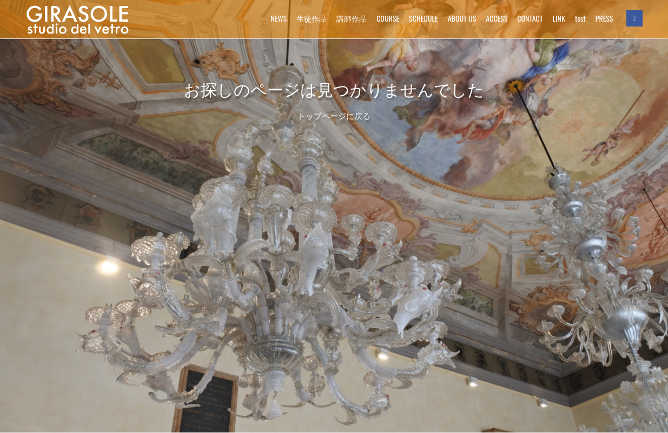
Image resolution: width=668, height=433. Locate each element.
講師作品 (351, 18)
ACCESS (496, 18)
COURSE (387, 18)
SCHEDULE (423, 18)
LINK (559, 18)
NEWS (278, 18)
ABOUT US (462, 18)
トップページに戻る (334, 116)
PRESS (604, 18)
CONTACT (530, 18)
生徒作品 (311, 18)
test (580, 18)
